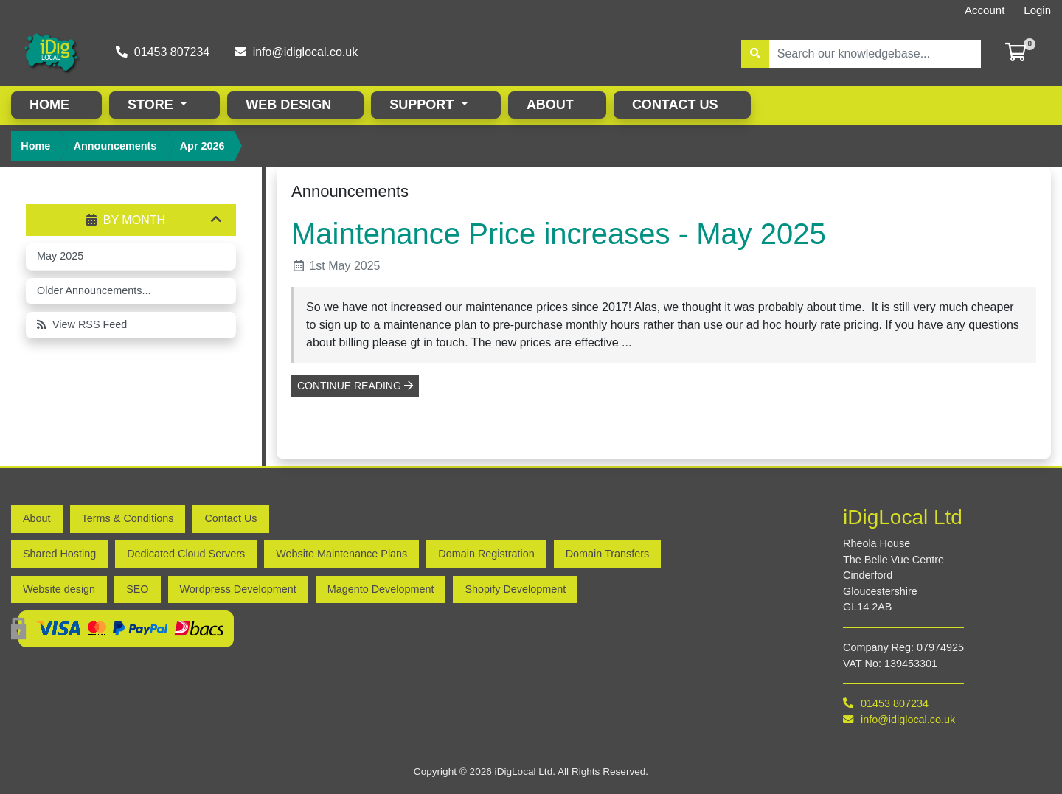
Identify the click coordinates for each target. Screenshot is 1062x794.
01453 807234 (163, 51)
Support (423, 104)
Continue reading (355, 385)
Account (984, 10)
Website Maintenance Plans (341, 553)
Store (152, 104)
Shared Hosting (59, 553)
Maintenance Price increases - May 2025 (558, 233)
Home (49, 104)
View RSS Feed (82, 324)
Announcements (115, 145)
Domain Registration (486, 553)
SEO (137, 588)
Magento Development (380, 588)
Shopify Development (515, 588)
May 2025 (60, 255)
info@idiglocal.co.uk (298, 51)
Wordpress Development (238, 588)
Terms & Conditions (128, 517)
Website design (59, 588)
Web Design (288, 104)
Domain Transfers (608, 553)
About (550, 104)
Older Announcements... (93, 290)
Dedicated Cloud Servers (186, 553)
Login (1037, 10)
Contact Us (675, 104)
